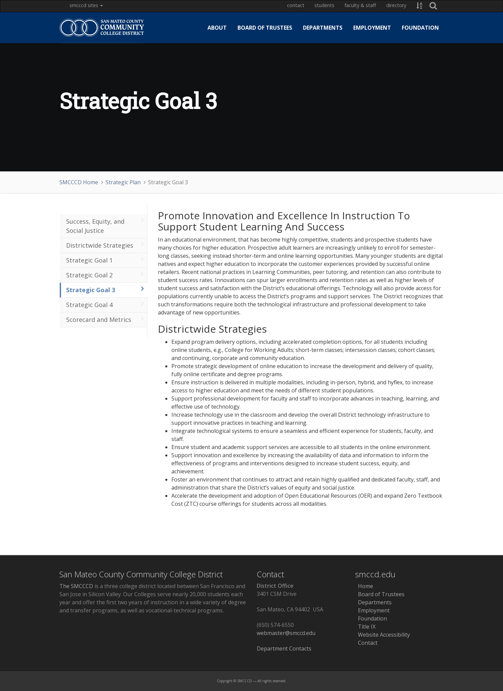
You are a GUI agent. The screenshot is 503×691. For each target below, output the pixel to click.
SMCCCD (244, 681)
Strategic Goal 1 (105, 259)
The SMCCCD (76, 586)
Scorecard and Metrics (105, 319)
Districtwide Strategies (105, 244)
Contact (295, 5)
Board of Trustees (264, 27)
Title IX (365, 626)
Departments (322, 27)
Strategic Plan (123, 182)
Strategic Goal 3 (105, 289)
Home (364, 586)
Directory (396, 5)
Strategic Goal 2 (105, 274)
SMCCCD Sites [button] (86, 5)
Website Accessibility (382, 634)
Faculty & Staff (360, 5)
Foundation (420, 27)
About (217, 27)
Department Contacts (284, 648)
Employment (372, 27)
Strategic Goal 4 (105, 304)
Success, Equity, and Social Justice (105, 225)
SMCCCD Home (78, 182)
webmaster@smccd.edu (286, 633)
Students (324, 5)
